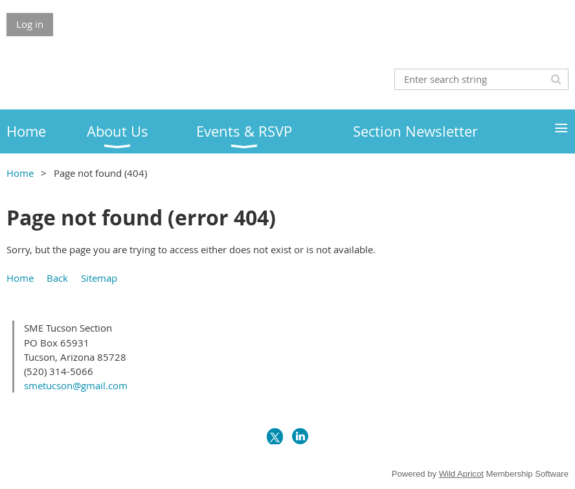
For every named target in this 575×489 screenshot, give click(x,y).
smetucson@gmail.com (76, 385)
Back (57, 277)
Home (20, 172)
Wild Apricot (461, 474)
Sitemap (99, 277)
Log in (29, 23)
